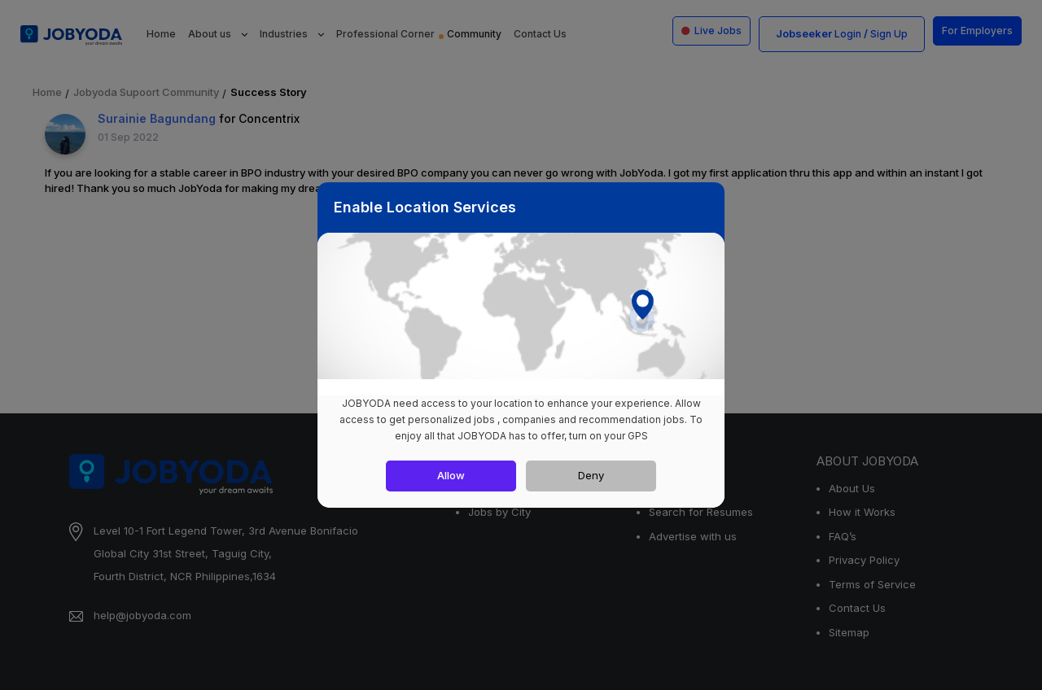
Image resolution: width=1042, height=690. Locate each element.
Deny (591, 475)
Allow (451, 475)
